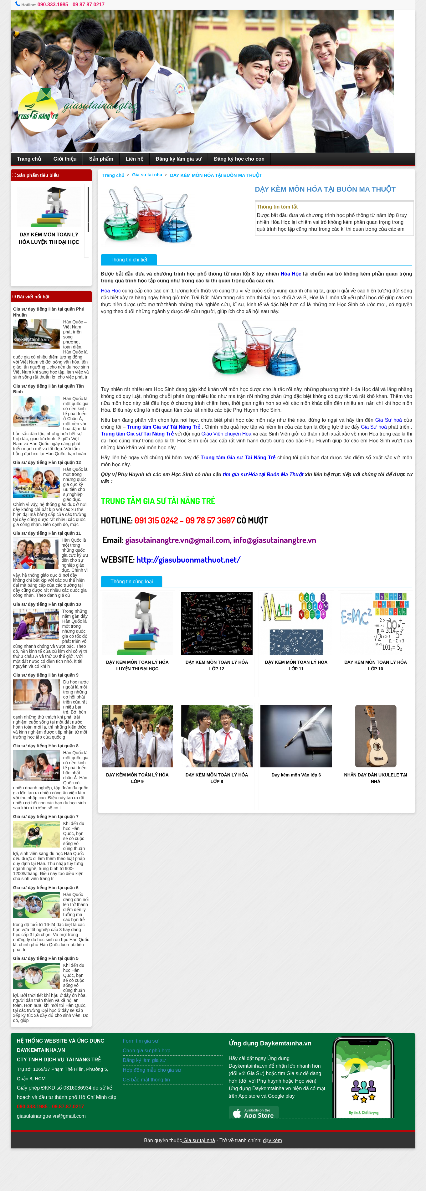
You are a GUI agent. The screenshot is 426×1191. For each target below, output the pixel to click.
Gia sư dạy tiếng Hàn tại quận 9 (56, 699)
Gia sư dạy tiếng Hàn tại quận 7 (56, 850)
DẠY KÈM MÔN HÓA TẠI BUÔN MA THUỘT (222, 175)
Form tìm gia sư (145, 1074)
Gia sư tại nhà (198, 1183)
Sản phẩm (112, 159)
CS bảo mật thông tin (151, 1113)
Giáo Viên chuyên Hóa (259, 433)
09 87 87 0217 (99, 4)
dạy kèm (272, 1183)
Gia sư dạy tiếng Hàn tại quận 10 (57, 623)
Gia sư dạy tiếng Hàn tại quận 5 (56, 991)
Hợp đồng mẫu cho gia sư (157, 1103)
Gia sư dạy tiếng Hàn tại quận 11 (57, 547)
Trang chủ (40, 159)
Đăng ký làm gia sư (189, 159)
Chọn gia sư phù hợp (152, 1083)
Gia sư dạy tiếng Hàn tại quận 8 (56, 774)
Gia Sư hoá (389, 419)
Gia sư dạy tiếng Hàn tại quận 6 (56, 921)
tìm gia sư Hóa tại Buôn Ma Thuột (271, 474)
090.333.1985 (63, 4)
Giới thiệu (75, 159)
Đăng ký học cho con (250, 159)
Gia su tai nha (153, 174)
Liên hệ (145, 159)
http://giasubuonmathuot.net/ (194, 559)
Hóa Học (295, 273)
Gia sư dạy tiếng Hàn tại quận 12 (57, 471)
